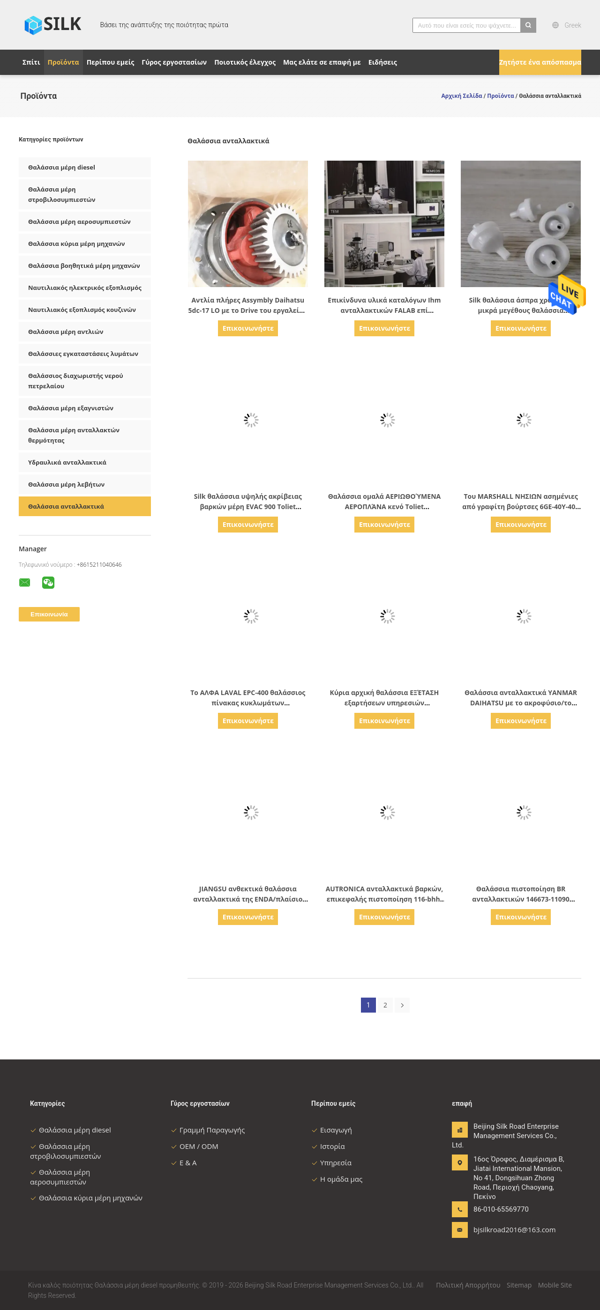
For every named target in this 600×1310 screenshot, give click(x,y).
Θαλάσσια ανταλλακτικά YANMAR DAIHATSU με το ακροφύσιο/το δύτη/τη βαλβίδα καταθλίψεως (521, 703)
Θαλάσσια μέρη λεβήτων (66, 484)
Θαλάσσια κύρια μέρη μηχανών (76, 243)
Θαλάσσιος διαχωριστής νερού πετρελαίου (75, 380)
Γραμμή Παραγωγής (208, 1129)
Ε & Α (184, 1162)
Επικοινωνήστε (248, 328)
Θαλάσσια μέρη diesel (61, 167)
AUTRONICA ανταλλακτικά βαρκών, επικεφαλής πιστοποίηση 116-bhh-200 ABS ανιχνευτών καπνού (384, 899)
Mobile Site (555, 1284)
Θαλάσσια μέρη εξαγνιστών (70, 408)
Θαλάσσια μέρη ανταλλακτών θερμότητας (74, 435)
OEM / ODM (194, 1146)
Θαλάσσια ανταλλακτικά (66, 506)
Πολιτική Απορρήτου (468, 1284)
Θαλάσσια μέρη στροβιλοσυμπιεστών (62, 194)
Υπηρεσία (331, 1162)
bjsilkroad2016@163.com (502, 1229)
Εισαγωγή (331, 1129)
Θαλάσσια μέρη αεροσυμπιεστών (79, 221)
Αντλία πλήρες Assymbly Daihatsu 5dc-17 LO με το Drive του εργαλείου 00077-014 (248, 310)
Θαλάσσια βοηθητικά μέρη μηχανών (84, 265)
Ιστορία (328, 1146)
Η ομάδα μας (336, 1179)
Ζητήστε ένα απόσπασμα (540, 62)
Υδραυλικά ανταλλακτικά (67, 462)
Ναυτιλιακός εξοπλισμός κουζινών (82, 309)
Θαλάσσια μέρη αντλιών (65, 331)
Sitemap (519, 1284)
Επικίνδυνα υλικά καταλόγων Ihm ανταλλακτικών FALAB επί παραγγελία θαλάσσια (384, 310)
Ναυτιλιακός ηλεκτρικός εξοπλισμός (85, 287)
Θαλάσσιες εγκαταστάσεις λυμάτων (83, 353)
